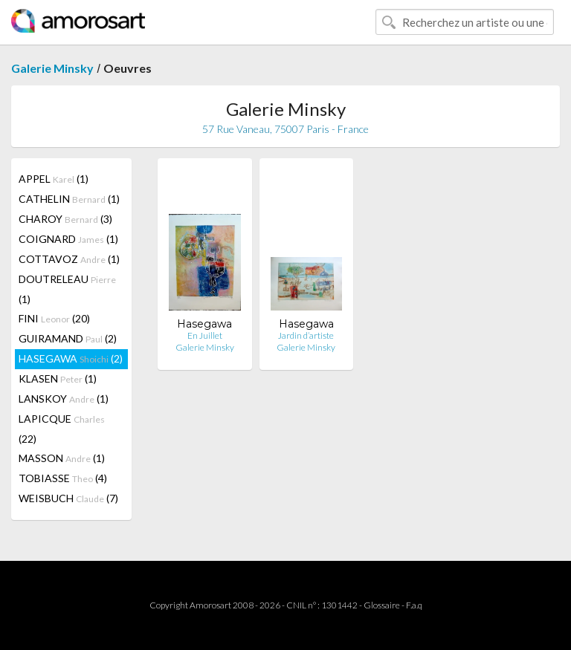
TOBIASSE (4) (63, 478)
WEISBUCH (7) (68, 498)
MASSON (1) (62, 458)
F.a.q (414, 605)
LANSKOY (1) (64, 398)
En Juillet (204, 335)
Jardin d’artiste (306, 335)
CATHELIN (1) (69, 198)
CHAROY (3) (65, 218)
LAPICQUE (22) (62, 428)
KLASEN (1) (58, 378)
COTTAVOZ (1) (69, 259)
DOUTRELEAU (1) (67, 289)
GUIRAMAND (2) (68, 338)
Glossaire (382, 605)
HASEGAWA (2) (71, 358)
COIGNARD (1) (68, 239)
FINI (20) (54, 318)
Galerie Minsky (52, 68)
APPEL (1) (53, 178)
